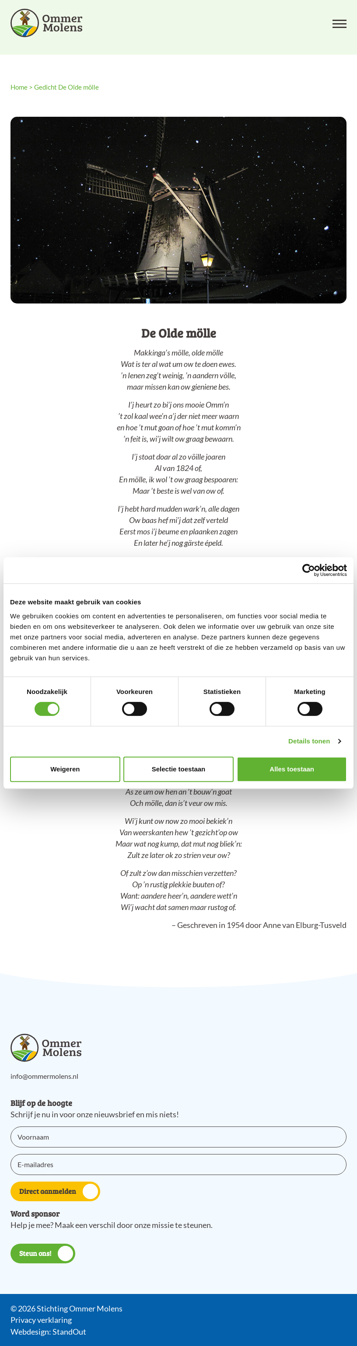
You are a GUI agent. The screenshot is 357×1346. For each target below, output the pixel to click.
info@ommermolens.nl (44, 1076)
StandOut (69, 1331)
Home (19, 87)
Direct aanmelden (58, 1191)
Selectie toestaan (179, 769)
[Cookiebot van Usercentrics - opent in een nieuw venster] (308, 570)
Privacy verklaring (41, 1320)
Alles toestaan (292, 769)
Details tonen (309, 741)
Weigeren (65, 769)
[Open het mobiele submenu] (339, 23)
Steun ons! (46, 1253)
